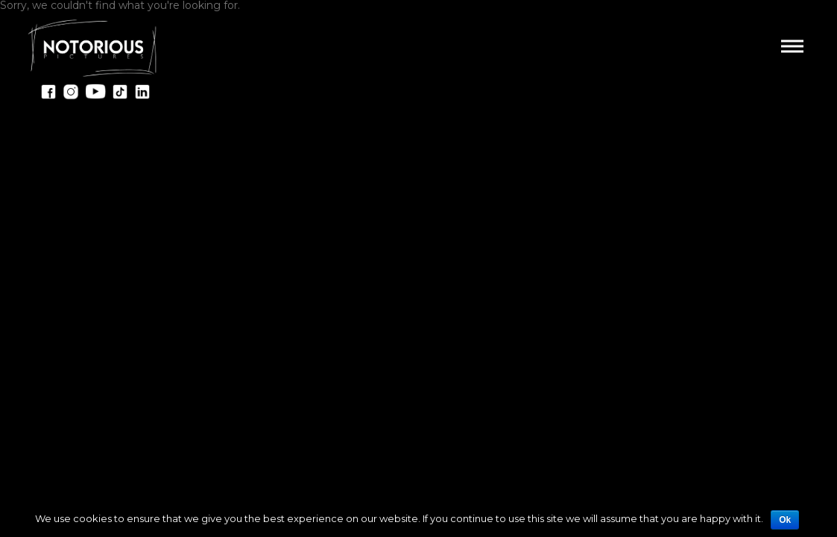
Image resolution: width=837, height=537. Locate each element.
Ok (785, 520)
